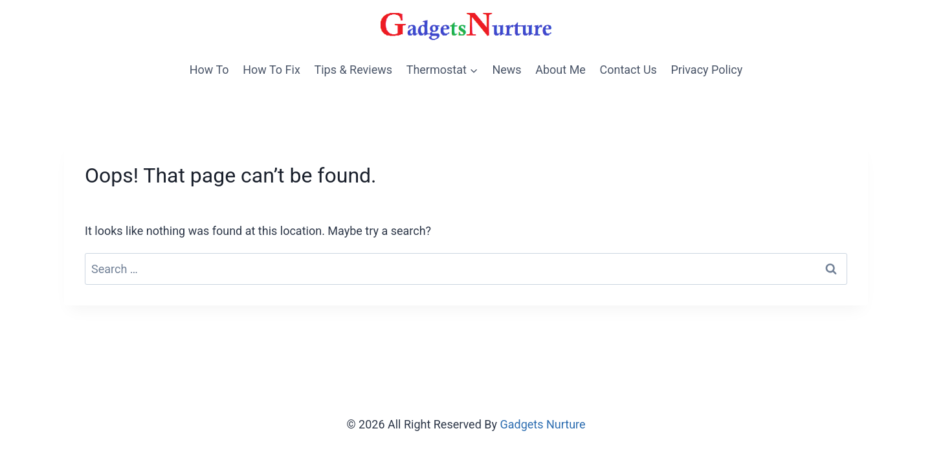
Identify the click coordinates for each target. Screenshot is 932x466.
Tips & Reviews (353, 69)
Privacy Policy (706, 69)
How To (209, 69)
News (506, 69)
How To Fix (271, 69)
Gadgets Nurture (542, 424)
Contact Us (628, 69)
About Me (560, 69)
